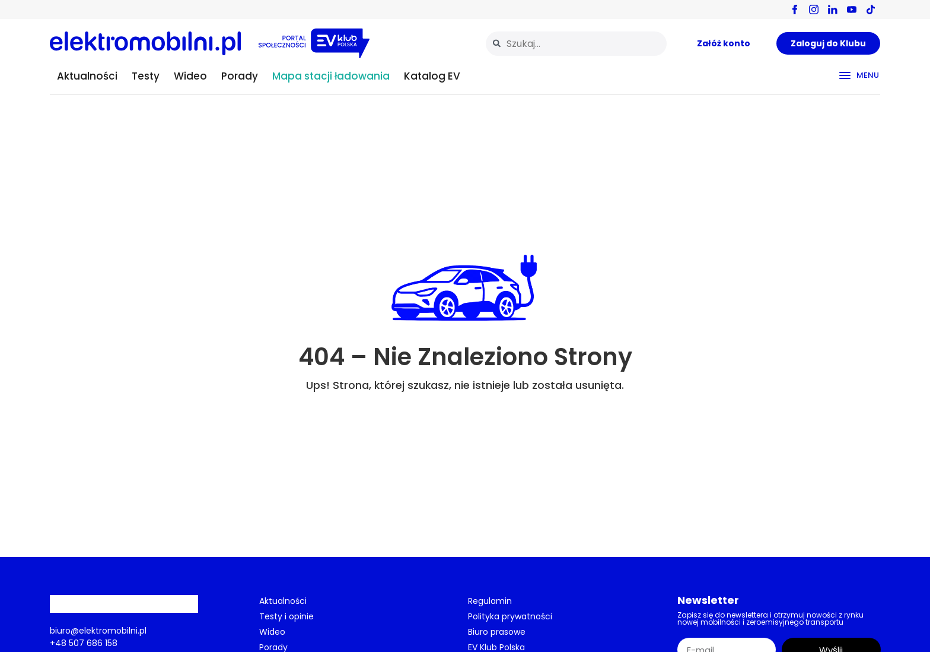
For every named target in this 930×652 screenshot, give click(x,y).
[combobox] (576, 43)
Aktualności (87, 76)
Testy (146, 76)
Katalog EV (432, 76)
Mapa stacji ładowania (331, 76)
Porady (239, 76)
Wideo (190, 76)
